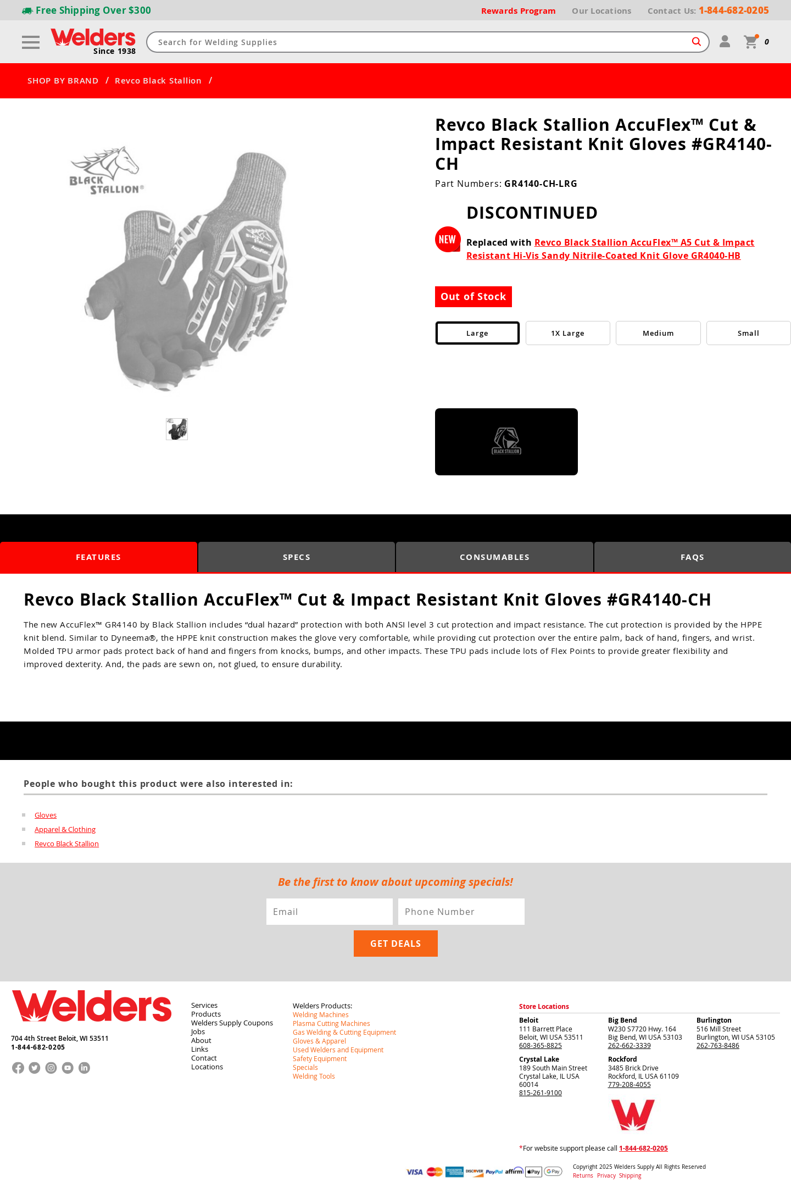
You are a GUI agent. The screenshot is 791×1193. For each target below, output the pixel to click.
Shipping (630, 1175)
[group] (178, 268)
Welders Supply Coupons (232, 1023)
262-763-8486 (718, 1045)
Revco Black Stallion (158, 80)
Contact (204, 1058)
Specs (297, 557)
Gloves (46, 815)
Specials (305, 1067)
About (201, 1040)
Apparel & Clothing (65, 829)
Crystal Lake (539, 1059)
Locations (207, 1067)
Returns (583, 1175)
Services (204, 1005)
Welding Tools (314, 1076)
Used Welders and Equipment (338, 1049)
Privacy (607, 1175)
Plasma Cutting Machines (331, 1023)
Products (206, 1014)
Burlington (714, 1020)
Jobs (198, 1031)
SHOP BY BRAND (63, 80)
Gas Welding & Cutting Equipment (344, 1032)
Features (98, 557)
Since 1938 (114, 51)
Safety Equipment (320, 1058)
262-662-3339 (629, 1045)
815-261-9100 (540, 1092)
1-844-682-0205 (38, 1047)
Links (199, 1049)
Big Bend (622, 1020)
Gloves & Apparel (319, 1040)
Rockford (622, 1059)
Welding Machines (321, 1014)
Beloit (528, 1020)
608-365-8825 (540, 1045)
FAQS (693, 557)
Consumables (495, 557)
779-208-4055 (629, 1084)
